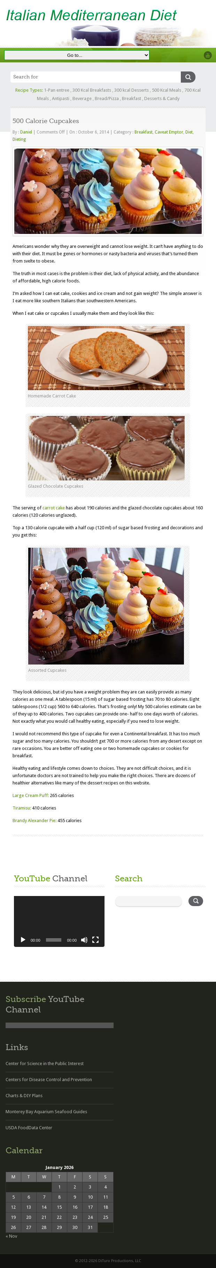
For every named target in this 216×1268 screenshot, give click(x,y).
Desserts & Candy (161, 98)
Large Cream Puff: (31, 795)
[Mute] (84, 939)
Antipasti (60, 98)
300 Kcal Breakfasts (91, 90)
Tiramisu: (22, 808)
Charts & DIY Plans (24, 1095)
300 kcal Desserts (131, 90)
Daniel (26, 132)
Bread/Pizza (107, 98)
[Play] (23, 939)
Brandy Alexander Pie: (34, 820)
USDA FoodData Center (29, 1127)
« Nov (11, 1236)
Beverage (82, 98)
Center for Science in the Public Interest (45, 1063)
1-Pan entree (56, 90)
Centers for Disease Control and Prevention (49, 1079)
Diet (189, 132)
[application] (59, 921)
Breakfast (131, 98)
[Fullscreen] (95, 939)
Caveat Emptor (169, 132)
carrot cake (54, 507)
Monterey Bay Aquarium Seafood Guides (46, 1111)
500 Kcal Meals (166, 90)
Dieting (19, 139)
